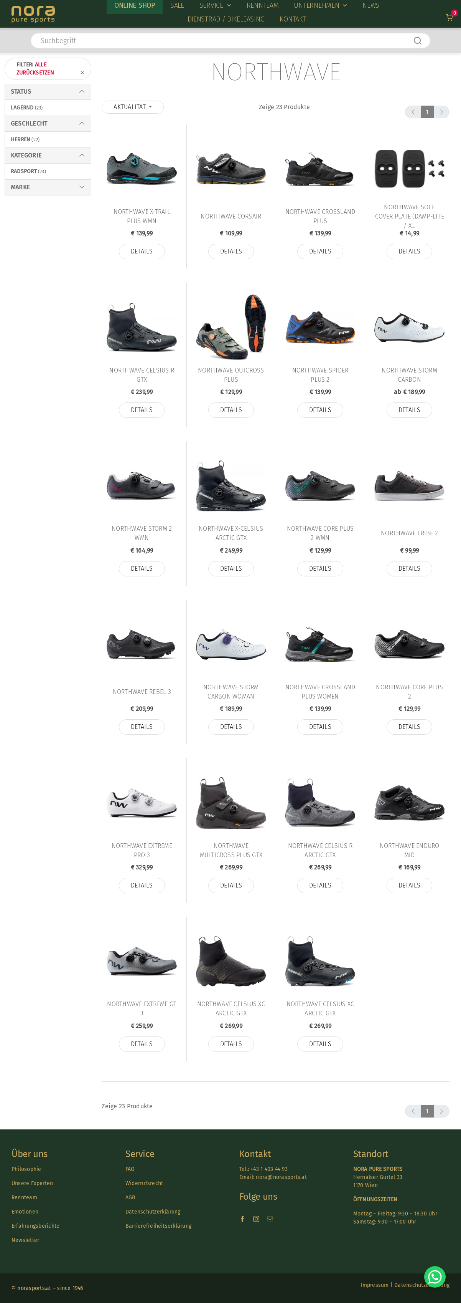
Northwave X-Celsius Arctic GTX (231, 533)
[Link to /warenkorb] (449, 17)
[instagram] (256, 1219)
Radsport (24, 171)
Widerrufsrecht (144, 1183)
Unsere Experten (32, 1183)
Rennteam (24, 1197)
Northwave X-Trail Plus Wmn (142, 216)
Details (142, 251)
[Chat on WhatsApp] (435, 1277)
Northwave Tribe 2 (409, 533)
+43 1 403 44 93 (269, 1169)
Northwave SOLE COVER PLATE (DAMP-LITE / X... (409, 216)
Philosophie (26, 1169)
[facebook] (242, 1219)
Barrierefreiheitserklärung (158, 1226)
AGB (130, 1197)
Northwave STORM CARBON (409, 375)
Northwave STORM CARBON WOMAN (231, 692)
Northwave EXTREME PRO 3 (142, 850)
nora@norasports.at (280, 1177)
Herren (20, 139)
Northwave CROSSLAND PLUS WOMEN (320, 692)
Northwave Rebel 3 (142, 691)
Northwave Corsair (231, 216)
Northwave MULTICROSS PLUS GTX (231, 850)
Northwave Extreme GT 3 (141, 1008)
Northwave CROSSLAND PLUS (320, 216)
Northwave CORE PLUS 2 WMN (320, 533)
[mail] (270, 1219)
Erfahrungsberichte (35, 1226)
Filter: (50, 69)
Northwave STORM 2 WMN (142, 533)
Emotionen (25, 1212)
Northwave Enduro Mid (410, 850)
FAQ (130, 1169)
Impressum (375, 1285)
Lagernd (22, 107)
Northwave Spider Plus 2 (320, 375)
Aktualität (130, 107)
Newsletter (25, 1240)
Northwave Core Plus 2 (409, 692)
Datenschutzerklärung (153, 1212)
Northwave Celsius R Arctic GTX (320, 850)
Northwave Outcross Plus (231, 375)
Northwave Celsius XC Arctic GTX (231, 1008)
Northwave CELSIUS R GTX (141, 375)
